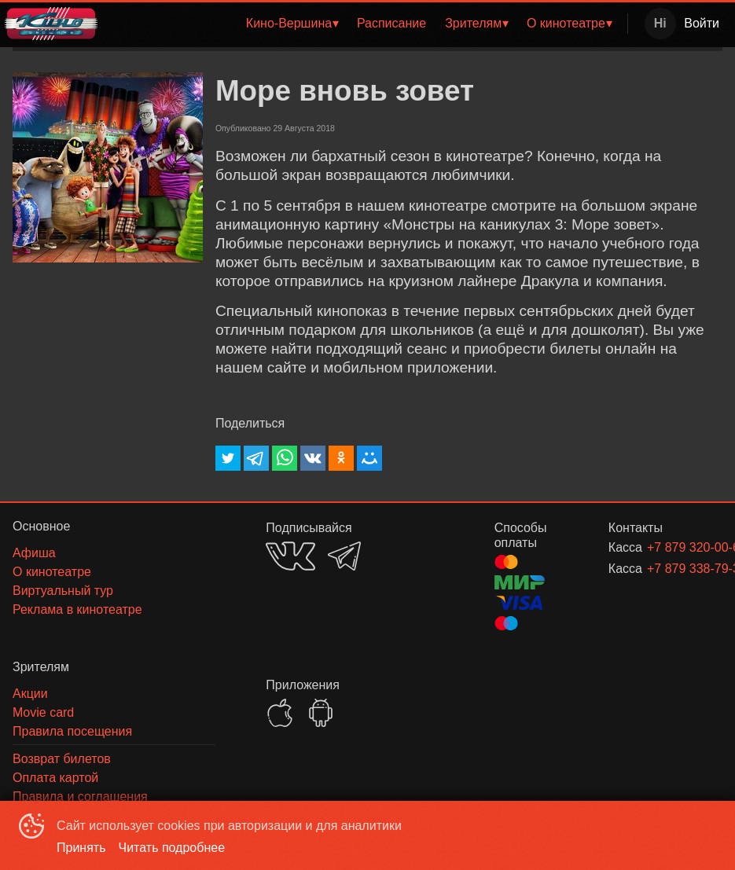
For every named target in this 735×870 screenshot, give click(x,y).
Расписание (391, 23)
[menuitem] (292, 23)
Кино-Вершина (289, 23)
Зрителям (473, 23)
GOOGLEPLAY (321, 713)
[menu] (365, 23)
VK (290, 556)
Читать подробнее (172, 847)
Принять (81, 847)
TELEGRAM (344, 556)
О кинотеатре (566, 23)
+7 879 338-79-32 (666, 568)
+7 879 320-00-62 (666, 547)
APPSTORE (280, 713)
